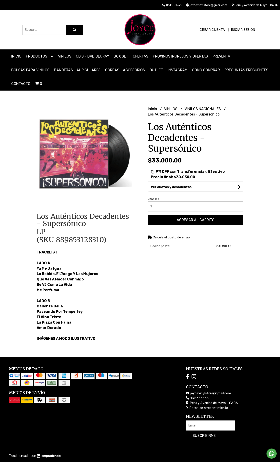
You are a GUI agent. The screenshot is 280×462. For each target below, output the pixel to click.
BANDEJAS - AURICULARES (77, 70)
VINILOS (64, 56)
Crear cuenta (212, 30)
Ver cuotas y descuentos (171, 187)
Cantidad (153, 199)
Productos (40, 56)
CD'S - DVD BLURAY (92, 56)
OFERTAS (140, 56)
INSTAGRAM (177, 70)
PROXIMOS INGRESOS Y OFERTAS (180, 56)
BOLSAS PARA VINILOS (30, 70)
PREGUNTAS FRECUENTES (246, 70)
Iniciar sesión (243, 30)
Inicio (16, 56)
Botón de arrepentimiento (207, 408)
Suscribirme (204, 435)
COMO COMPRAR (206, 70)
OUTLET (156, 70)
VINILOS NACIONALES (203, 109)
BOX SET (121, 56)
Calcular (224, 246)
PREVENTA (221, 56)
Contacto (20, 84)
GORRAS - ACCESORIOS (125, 70)
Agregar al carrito (196, 220)
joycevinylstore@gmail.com (208, 393)
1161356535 (197, 398)
